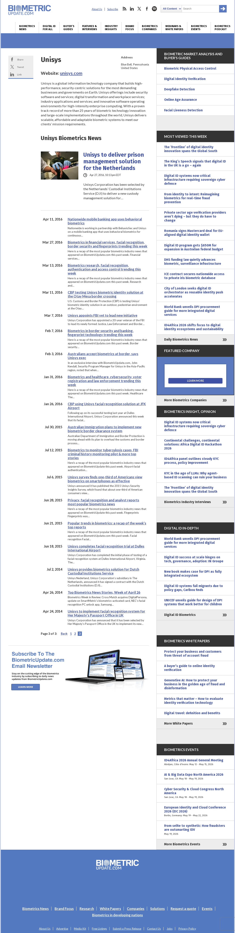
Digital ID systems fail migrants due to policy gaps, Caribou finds (193, 588)
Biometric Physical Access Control (190, 68)
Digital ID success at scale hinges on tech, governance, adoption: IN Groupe (193, 559)
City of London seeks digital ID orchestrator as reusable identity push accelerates (193, 292)
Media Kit (80, 928)
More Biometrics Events (182, 844)
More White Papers (178, 723)
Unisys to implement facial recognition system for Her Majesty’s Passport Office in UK (106, 613)
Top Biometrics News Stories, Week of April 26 (104, 592)
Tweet (20, 66)
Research (87, 909)
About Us (97, 9)
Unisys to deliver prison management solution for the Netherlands (113, 161)
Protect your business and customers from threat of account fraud (192, 653)
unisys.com (71, 73)
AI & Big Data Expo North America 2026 (195, 777)
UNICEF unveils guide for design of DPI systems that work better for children (193, 602)
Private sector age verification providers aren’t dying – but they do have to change (195, 216)
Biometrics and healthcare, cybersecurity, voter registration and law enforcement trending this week (105, 381)
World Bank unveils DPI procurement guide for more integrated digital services (192, 311)
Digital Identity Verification (185, 79)
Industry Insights (111, 28)
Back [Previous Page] (64, 633)
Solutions (157, 909)
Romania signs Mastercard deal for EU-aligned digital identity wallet (194, 233)
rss (124, 8)
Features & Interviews (89, 28)
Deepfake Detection (179, 89)
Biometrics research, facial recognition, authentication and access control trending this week (104, 269)
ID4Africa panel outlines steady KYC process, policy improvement (191, 461)
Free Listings (99, 928)
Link (19, 74)
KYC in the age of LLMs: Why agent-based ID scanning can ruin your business (195, 475)
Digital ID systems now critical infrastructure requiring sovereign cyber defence (194, 180)
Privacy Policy (187, 928)
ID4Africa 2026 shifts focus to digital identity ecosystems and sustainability (193, 327)
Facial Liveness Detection (183, 110)
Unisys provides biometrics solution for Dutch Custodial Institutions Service (103, 571)
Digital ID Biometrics (180, 615)
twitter (139, 8)
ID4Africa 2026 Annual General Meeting (195, 762)
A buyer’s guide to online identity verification (189, 668)
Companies (135, 909)
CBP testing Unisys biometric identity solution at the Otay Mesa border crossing (105, 294)
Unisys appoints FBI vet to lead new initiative (102, 315)
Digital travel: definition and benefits (192, 713)
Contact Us (154, 928)
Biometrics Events (199, 28)
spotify (154, 8)
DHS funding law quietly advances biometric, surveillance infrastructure (192, 262)
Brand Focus (129, 28)
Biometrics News (27, 28)
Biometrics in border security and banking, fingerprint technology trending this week (101, 333)
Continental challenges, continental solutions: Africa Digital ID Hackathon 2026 (193, 444)
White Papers (110, 909)
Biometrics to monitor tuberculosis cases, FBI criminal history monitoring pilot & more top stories (103, 454)
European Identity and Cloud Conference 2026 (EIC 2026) (195, 811)
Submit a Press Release (127, 928)
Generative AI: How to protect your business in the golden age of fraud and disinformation (194, 684)
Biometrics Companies (150, 28)
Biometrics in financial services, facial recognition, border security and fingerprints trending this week (107, 244)
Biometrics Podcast (222, 28)
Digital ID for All (49, 28)
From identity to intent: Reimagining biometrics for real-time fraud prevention (191, 198)
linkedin (132, 8)
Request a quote (183, 909)
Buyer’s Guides (68, 28)
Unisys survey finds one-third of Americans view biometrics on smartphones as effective (105, 479)
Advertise (62, 928)
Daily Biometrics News (181, 339)
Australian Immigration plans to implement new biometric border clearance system (104, 429)
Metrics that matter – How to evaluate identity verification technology (193, 701)
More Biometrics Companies (185, 400)
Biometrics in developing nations (117, 915)
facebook (147, 8)
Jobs (169, 928)
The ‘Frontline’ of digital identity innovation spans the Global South (190, 149)
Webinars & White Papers (174, 28)
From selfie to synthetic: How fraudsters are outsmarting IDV (195, 830)
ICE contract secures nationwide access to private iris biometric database (194, 276)
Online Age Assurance (180, 100)
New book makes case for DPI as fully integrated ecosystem (193, 573)
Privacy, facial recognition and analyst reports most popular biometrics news (103, 502)
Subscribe (112, 9)
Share (20, 59)
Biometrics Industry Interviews (187, 502)
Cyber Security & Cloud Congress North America (195, 793)
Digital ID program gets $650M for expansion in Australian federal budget (193, 247)
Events (207, 909)
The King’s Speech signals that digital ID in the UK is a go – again (195, 163)
